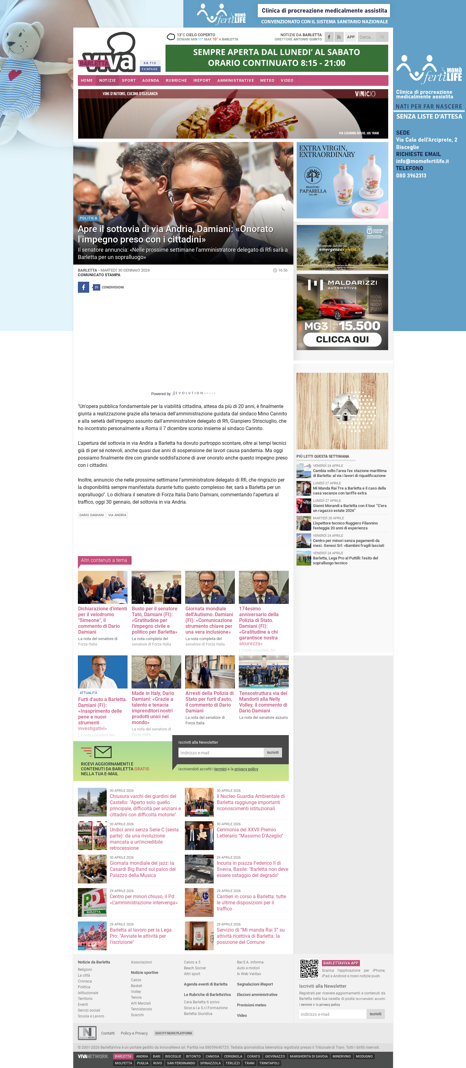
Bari (156, 1056)
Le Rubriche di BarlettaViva (207, 994)
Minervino (342, 1056)
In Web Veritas (249, 973)
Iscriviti (273, 752)
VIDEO (287, 80)
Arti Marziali (141, 1003)
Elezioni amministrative (257, 994)
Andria (142, 1056)
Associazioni (141, 962)
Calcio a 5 (192, 962)
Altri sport (192, 973)
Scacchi (137, 1015)
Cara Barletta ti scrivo (202, 1002)
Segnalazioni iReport (255, 984)
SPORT (129, 80)
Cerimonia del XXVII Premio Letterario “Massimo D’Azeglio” (250, 833)
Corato (253, 1056)
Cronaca (85, 981)
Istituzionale (88, 992)
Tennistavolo (141, 1009)
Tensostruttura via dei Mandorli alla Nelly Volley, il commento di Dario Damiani (263, 702)
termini (220, 769)
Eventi (83, 1004)
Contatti (108, 1033)
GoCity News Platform (173, 1033)
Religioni (85, 969)
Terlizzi (233, 1063)
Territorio (85, 998)
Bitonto (193, 1056)
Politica (84, 987)
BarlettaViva (108, 50)
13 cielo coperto (203, 36)
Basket (136, 985)
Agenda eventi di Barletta (205, 984)
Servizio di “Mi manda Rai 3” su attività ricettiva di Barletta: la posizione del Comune (251, 936)
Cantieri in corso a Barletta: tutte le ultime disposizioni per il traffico (251, 903)
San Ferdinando (181, 1063)
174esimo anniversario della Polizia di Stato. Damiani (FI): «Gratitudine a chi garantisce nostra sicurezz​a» (259, 626)
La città (84, 975)
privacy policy (246, 769)
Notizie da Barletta (94, 962)
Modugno (364, 1056)
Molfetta (123, 1063)
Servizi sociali (89, 1010)
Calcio (136, 980)
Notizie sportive (144, 972)
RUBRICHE (176, 80)
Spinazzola (210, 1063)
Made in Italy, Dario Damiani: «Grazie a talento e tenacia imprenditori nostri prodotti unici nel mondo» (153, 707)
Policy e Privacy (134, 1033)
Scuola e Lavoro (91, 1016)
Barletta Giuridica (198, 1013)
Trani (249, 1063)
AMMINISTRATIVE (235, 80)
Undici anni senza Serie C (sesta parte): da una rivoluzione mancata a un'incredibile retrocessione (144, 839)
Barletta (123, 1056)
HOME (87, 80)
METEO (267, 80)
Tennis (136, 997)
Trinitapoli (269, 1063)
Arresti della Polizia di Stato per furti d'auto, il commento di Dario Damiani (209, 702)
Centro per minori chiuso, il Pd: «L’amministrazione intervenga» (144, 900)
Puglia (142, 1063)
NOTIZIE (107, 80)
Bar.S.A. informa (250, 962)
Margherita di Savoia (309, 1056)
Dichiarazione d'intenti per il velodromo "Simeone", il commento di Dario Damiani (102, 620)
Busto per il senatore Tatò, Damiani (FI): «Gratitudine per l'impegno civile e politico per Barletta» (155, 620)
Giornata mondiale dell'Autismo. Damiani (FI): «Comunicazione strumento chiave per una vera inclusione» (209, 620)
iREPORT (202, 80)
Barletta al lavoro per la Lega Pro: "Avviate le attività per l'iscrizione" (141, 936)
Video (242, 1015)
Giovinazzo (275, 1056)
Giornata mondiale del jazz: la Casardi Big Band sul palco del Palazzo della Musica (143, 869)
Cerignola (233, 1056)
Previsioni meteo (251, 1005)
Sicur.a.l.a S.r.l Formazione (205, 1007)
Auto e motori (248, 968)
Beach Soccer (195, 968)
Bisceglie (173, 1056)
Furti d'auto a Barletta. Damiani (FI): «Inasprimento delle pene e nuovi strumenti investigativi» (102, 713)
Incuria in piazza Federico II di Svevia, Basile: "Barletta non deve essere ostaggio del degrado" (252, 869)
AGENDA (150, 80)
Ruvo (157, 1063)
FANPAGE (150, 69)
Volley (136, 991)
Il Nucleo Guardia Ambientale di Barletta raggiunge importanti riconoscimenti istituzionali (251, 802)
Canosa (212, 1056)
